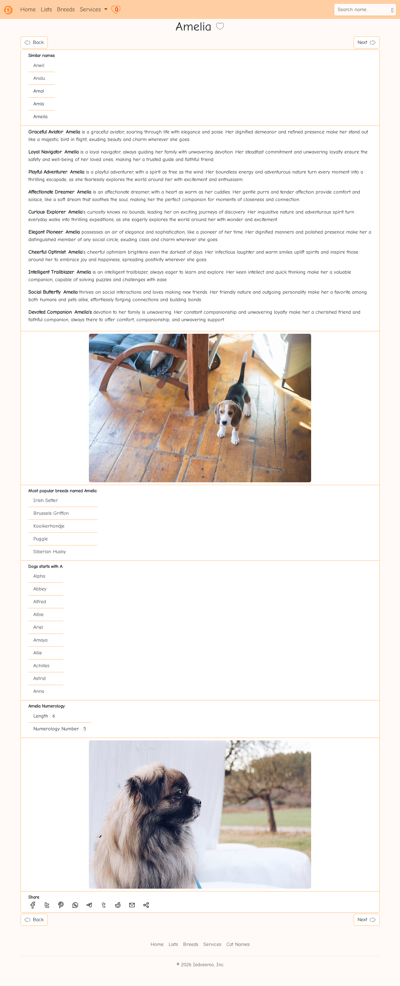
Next (367, 42)
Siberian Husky (49, 552)
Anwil (38, 65)
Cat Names (238, 944)
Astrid (39, 678)
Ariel (38, 627)
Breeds (66, 9)
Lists (46, 9)
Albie (38, 614)
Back (34, 42)
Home (28, 9)
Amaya (40, 640)
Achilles (41, 666)
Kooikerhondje (48, 526)
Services (212, 944)
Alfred (39, 602)
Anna (38, 691)
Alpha (39, 576)
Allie (37, 653)
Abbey (39, 589)
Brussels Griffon (51, 513)
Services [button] (91, 9)
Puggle (40, 539)
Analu (39, 78)
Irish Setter (45, 500)
